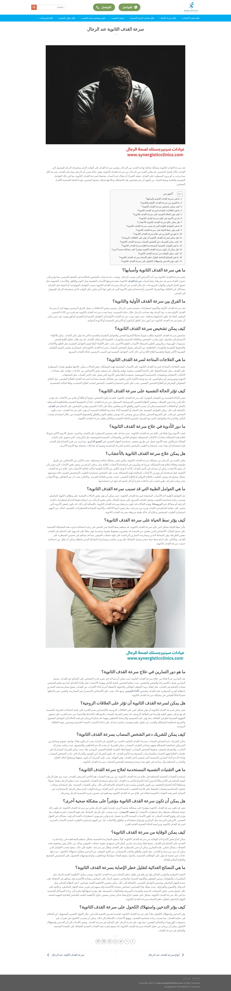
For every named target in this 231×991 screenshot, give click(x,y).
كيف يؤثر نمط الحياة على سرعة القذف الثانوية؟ (158, 230)
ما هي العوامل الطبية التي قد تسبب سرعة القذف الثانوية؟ (153, 226)
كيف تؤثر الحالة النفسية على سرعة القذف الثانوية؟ (156, 214)
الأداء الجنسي (132, 690)
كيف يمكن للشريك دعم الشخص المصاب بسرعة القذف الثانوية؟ (149, 241)
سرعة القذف (135, 280)
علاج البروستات (45, 18)
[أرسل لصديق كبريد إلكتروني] (115, 941)
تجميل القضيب (116, 18)
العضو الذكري (95, 441)
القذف (51, 406)
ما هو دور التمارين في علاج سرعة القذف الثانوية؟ (155, 233)
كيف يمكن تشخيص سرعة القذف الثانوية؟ (160, 206)
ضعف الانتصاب (127, 812)
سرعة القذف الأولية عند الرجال (65, 954)
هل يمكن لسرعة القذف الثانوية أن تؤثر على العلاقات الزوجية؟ (150, 237)
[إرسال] (34, 7)
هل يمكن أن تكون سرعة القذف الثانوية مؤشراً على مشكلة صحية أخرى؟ (145, 249)
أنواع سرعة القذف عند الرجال (166, 954)
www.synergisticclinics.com (169, 983)
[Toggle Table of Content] (178, 194)
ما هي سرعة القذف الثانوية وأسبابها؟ (163, 198)
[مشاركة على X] (127, 941)
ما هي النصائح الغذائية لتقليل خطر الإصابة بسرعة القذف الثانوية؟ (148, 257)
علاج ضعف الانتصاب (190, 18)
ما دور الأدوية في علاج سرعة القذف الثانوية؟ (159, 218)
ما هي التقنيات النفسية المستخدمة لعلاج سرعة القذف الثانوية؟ (149, 245)
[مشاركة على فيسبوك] (132, 941)
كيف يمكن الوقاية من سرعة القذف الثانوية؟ (158, 253)
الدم (64, 339)
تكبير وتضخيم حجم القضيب (92, 18)
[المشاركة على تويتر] (121, 941)
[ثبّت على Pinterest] (109, 941)
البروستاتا (157, 504)
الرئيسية (196, 978)
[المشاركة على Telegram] (98, 941)
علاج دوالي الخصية (66, 18)
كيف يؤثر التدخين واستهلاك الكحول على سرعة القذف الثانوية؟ (149, 261)
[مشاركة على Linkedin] (103, 941)
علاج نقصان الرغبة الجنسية (141, 18)
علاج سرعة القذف (167, 18)
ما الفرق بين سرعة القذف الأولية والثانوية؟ (160, 202)
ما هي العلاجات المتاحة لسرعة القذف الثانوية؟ (158, 210)
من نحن (186, 978)
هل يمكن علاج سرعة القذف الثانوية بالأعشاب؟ (158, 222)
